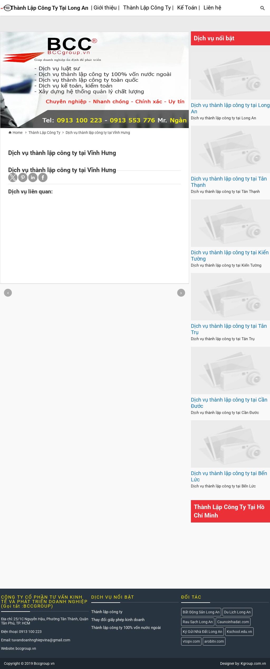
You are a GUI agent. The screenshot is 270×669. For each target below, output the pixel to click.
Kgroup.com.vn (253, 663)
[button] (12, 177)
